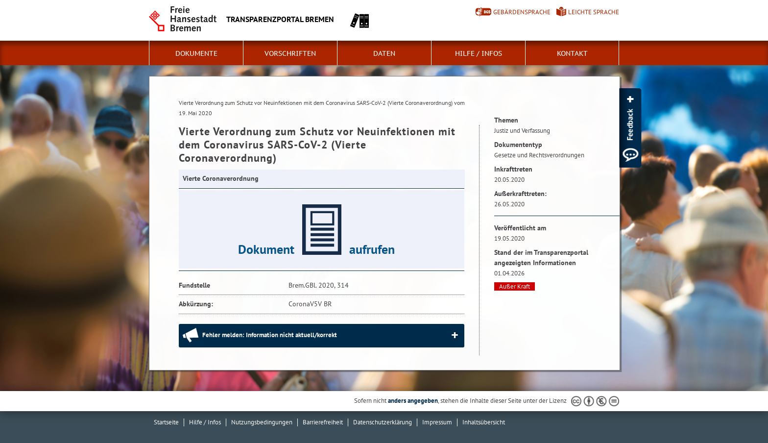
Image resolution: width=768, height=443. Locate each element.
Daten (384, 53)
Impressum (437, 422)
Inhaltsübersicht (483, 422)
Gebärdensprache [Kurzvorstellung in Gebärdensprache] (522, 12)
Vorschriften (290, 53)
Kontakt (572, 53)
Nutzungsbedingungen (261, 422)
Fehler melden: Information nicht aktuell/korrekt (269, 335)
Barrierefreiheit (323, 422)
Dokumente (196, 53)
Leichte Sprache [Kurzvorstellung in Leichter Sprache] (593, 12)
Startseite (166, 422)
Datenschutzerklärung (382, 422)
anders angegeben (413, 400)
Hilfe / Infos (478, 53)
